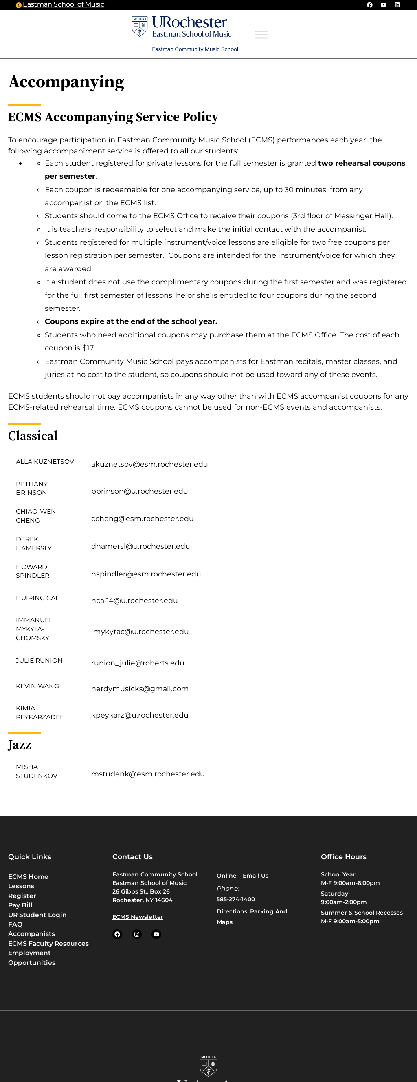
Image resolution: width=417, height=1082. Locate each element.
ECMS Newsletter (137, 916)
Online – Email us (242, 875)
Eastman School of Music (63, 5)
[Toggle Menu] (261, 34)
